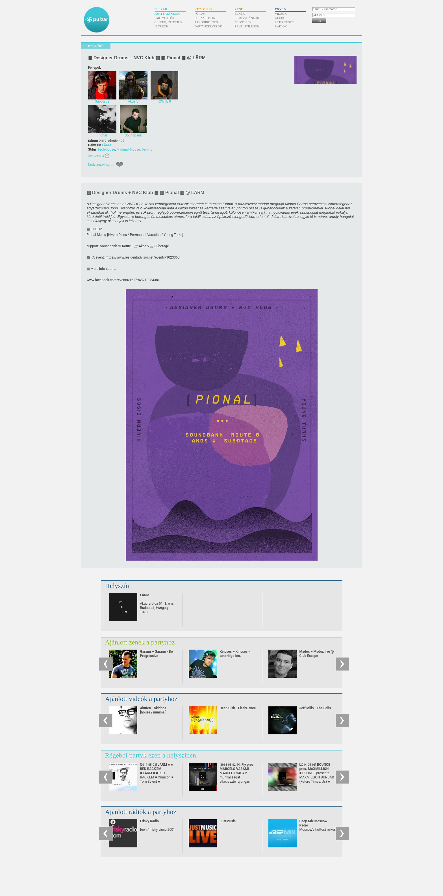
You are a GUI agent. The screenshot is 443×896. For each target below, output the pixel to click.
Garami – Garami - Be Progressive (156, 654)
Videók (281, 13)
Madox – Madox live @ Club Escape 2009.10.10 (316, 656)
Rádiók (281, 26)
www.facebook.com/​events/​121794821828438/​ (123, 280)
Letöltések (284, 22)
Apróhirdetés (206, 22)
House (135, 149)
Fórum (200, 13)
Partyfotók (165, 17)
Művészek (243, 22)
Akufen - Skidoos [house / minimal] (153, 710)
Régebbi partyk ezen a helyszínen (150, 755)
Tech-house (106, 149)
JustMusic (228, 821)
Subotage (162, 246)
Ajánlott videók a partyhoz (141, 698)
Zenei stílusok (247, 26)
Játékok (162, 26)
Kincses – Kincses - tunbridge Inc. (235, 654)
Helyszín (117, 585)
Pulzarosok (205, 17)
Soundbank (108, 246)
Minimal (122, 149)
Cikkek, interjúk (169, 22)
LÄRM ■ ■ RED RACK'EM (156, 769)
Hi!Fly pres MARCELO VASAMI (237, 769)
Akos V (144, 246)
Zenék (240, 13)
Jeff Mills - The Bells (315, 708)
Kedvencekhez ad (101, 165)
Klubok (281, 17)
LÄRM (106, 145)
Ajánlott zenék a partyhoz (140, 642)
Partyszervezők (208, 26)
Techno (146, 149)
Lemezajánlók (247, 17)
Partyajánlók (167, 13)
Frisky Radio (149, 821)
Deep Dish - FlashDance (238, 708)
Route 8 (128, 246)
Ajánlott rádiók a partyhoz (141, 811)
